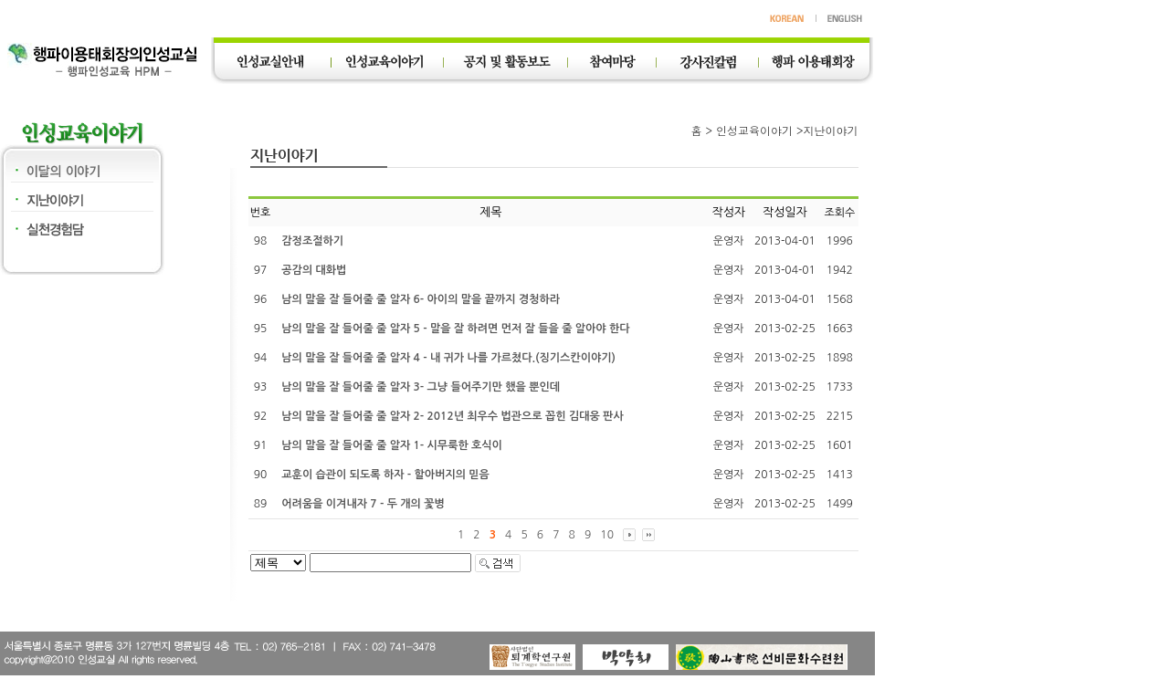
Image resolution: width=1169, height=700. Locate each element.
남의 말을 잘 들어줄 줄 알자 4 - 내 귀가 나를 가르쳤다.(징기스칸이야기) (448, 357)
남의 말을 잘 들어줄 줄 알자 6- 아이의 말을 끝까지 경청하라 (420, 299)
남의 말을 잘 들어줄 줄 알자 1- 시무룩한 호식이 (391, 445)
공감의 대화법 (313, 270)
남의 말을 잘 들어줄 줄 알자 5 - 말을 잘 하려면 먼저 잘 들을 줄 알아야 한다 (455, 328)
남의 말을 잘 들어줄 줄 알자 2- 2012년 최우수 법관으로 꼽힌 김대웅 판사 (452, 416)
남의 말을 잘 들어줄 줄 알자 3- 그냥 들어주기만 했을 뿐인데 (420, 386)
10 (607, 534)
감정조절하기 (312, 240)
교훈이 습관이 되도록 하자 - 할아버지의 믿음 (385, 474)
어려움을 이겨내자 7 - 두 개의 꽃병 (362, 503)
